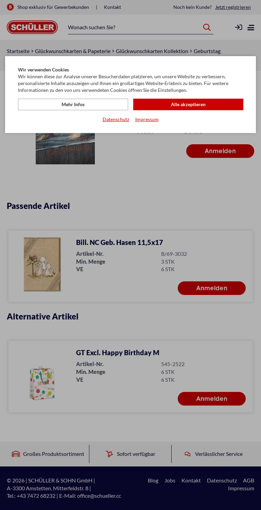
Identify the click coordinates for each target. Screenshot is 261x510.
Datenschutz (116, 119)
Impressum (147, 119)
